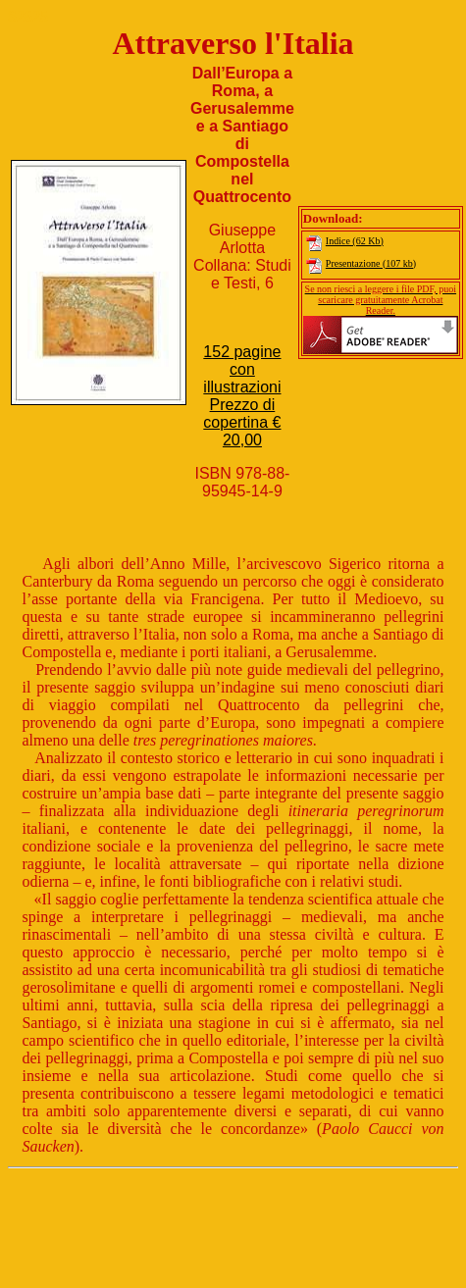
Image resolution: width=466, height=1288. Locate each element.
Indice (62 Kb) (343, 240)
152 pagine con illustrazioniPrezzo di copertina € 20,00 (242, 395)
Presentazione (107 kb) (359, 263)
